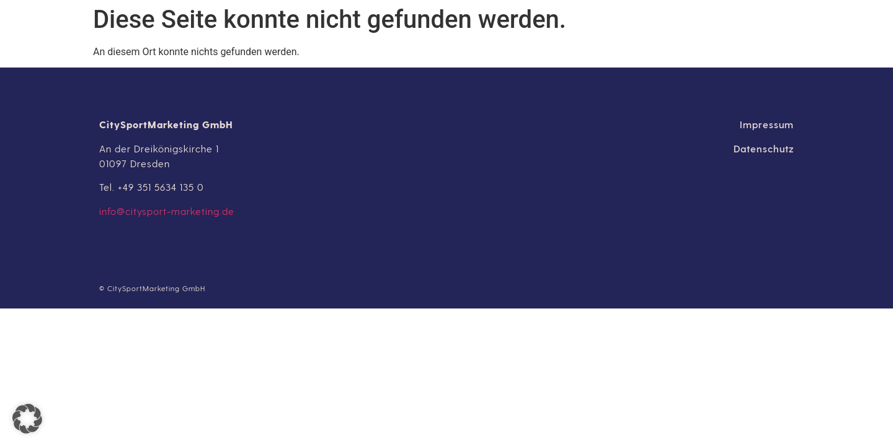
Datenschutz (764, 148)
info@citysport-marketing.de (166, 211)
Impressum (767, 124)
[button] (27, 418)
